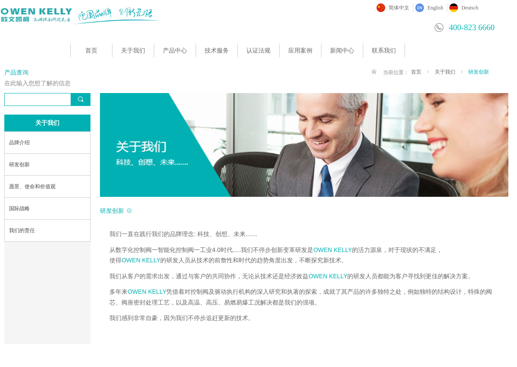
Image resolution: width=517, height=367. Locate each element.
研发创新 (478, 72)
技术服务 (217, 50)
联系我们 (384, 50)
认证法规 (258, 50)
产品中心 (175, 50)
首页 (91, 50)
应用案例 (300, 50)
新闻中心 (342, 50)
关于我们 (133, 50)
